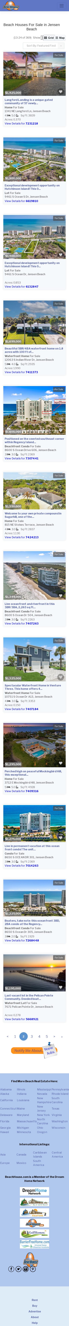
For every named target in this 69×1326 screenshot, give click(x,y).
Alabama (6, 1089)
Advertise (35, 1311)
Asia (3, 1154)
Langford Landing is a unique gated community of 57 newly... (29, 101)
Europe (5, 1163)
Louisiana (23, 1100)
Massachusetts (27, 1121)
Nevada (42, 1093)
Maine (21, 1108)
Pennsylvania (60, 1089)
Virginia (57, 1115)
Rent (35, 1300)
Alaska (4, 1093)
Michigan (23, 1127)
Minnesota (24, 1132)
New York (43, 1115)
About (35, 1317)
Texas (55, 1108)
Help (35, 1322)
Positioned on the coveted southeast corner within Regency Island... (34, 440)
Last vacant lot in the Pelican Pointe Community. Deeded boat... (29, 997)
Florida (4, 1121)
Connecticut (8, 1108)
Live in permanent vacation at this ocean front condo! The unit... (32, 847)
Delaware (6, 1115)
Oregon (42, 1132)
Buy (34, 1305)
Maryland (23, 1115)
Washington (60, 1121)
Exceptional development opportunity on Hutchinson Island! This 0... (32, 187)
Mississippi (44, 1089)
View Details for (21, 123)
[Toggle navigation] (61, 5)
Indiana (21, 1093)
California (6, 1100)
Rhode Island (60, 1093)
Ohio (40, 1127)
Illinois (21, 1089)
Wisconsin (58, 1127)
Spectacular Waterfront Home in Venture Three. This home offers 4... (33, 687)
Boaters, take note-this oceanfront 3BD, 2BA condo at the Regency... (32, 922)
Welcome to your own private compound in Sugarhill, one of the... (33, 515)
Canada (21, 1154)
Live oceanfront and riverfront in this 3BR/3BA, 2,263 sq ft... (30, 605)
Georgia (5, 1127)
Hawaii (4, 1132)
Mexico (21, 1163)
